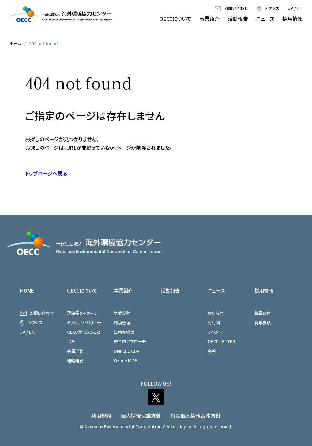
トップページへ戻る (46, 173)
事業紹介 (209, 18)
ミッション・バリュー (84, 322)
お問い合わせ (236, 8)
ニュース (265, 18)
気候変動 (122, 313)
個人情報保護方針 (141, 415)
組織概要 (75, 360)
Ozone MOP (125, 360)
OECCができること (83, 332)
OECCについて (175, 18)
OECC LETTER (221, 341)
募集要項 (262, 322)
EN (300, 8)
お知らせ (215, 313)
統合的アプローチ (130, 341)
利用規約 (101, 415)
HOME (27, 290)
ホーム (15, 43)
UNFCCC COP (126, 351)
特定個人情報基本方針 (195, 415)
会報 (212, 351)
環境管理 (122, 322)
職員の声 (262, 313)
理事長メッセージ (82, 313)
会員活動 (75, 351)
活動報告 (238, 18)
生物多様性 (124, 332)
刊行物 (214, 322)
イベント (215, 332)
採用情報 (292, 18)
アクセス (272, 8)
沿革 (71, 341)
